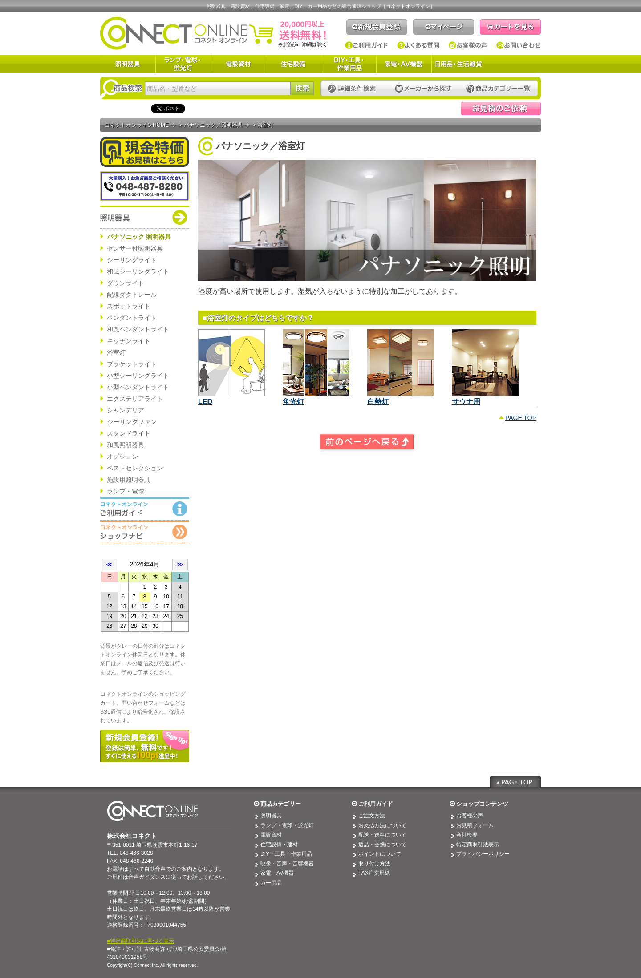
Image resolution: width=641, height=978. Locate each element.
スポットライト (128, 306)
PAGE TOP (520, 417)
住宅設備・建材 (279, 844)
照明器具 (127, 64)
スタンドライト (128, 433)
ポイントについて (379, 854)
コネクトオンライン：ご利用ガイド (144, 508)
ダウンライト (125, 283)
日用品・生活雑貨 (458, 64)
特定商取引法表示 (477, 844)
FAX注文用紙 (374, 873)
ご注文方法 (371, 815)
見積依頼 (501, 108)
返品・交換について (382, 844)
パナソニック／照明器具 (213, 125)
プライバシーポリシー (483, 854)
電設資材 (238, 64)
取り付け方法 (374, 864)
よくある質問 (418, 45)
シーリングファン (132, 421)
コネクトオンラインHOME (137, 125)
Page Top (515, 781)
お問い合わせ (518, 45)
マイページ (443, 27)
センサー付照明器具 (135, 248)
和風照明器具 (125, 445)
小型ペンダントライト (138, 387)
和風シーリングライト (138, 271)
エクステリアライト (135, 398)
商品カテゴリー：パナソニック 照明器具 (144, 217)
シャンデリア (125, 410)
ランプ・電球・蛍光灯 (183, 64)
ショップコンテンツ (482, 803)
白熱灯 (378, 401)
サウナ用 (466, 401)
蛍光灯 (293, 401)
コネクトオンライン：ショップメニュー (144, 531)
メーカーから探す (423, 88)
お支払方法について (382, 825)
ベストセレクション (135, 468)
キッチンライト (128, 340)
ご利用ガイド (366, 45)
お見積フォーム (475, 825)
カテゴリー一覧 (498, 88)
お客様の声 (468, 45)
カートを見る (510, 27)
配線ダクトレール (132, 294)
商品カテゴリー (280, 803)
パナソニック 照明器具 (139, 236)
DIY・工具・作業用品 (348, 64)
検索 (302, 88)
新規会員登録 (376, 27)
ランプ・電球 (125, 491)
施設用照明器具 (128, 479)
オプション (122, 456)
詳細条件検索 (354, 88)
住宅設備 (293, 64)
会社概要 (467, 835)
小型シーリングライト (138, 375)
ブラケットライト (132, 364)
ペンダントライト (132, 317)
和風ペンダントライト (138, 329)
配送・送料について (382, 835)
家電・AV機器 (403, 64)
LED (205, 401)
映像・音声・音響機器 (287, 864)
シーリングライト (132, 259)
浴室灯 (116, 352)
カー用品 (271, 883)
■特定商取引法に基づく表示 (140, 941)
